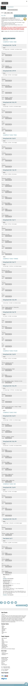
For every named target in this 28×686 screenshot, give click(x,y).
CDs (2, 639)
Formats (3, 643)
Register (3, 626)
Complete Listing (5, 646)
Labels (3, 642)
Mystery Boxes (4, 645)
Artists (3, 641)
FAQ (2, 631)
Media (11, 12)
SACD (3, 640)
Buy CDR (2, 12)
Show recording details (12, 9)
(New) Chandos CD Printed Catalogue (8, 648)
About (5, 12)
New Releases (4, 638)
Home (3, 625)
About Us (3, 614)
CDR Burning (4, 628)
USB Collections (4, 644)
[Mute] (10, 55)
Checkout (3, 630)
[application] (8, 55)
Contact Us (4, 652)
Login (3, 627)
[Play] (5, 55)
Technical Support (5, 653)
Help (2, 633)
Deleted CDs (4, 647)
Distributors (4, 654)
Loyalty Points (4, 632)
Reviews (8, 12)
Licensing (3, 629)
